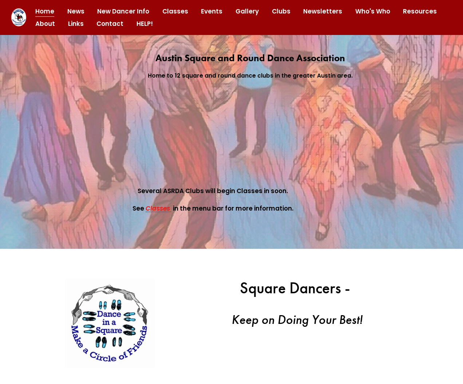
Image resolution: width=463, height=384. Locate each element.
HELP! (144, 23)
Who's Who (372, 11)
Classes (175, 11)
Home (44, 11)
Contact (109, 23)
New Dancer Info (123, 11)
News (75, 11)
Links (76, 23)
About (45, 23)
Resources (420, 11)
